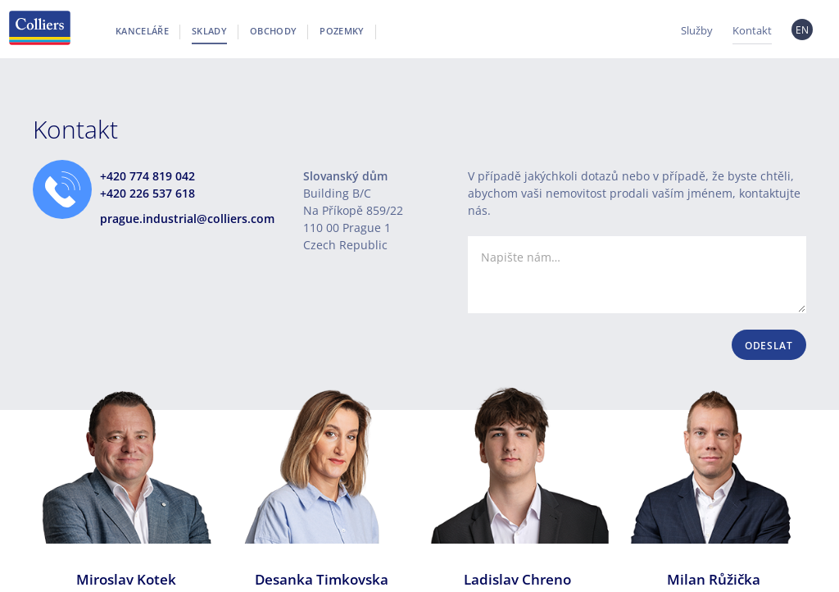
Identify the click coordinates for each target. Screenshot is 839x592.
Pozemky (342, 31)
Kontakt (752, 30)
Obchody (273, 31)
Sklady (209, 31)
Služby (697, 30)
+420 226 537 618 (147, 193)
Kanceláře (142, 31)
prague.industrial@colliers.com (187, 218)
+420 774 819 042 (147, 176)
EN (803, 30)
